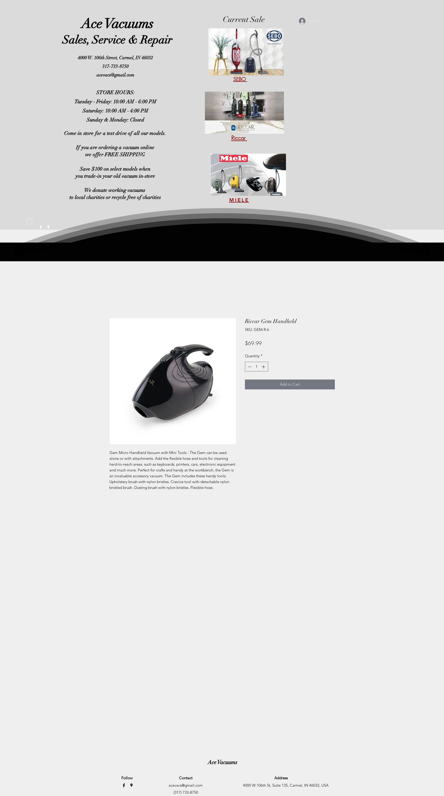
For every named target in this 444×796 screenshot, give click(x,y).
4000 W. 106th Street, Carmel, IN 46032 (115, 58)
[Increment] (264, 366)
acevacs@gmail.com (115, 75)
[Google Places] (131, 785)
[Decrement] (249, 366)
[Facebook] (123, 785)
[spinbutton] (256, 366)
